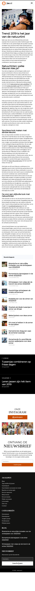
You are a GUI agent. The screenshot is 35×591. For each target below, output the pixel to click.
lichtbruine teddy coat (13, 86)
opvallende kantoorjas (15, 206)
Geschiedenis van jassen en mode (11, 488)
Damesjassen (5, 516)
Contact (4, 506)
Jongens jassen (6, 518)
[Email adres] (17, 461)
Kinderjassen (5, 521)
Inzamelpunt (5, 485)
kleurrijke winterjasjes (15, 161)
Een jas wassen (6, 497)
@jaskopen (17, 417)
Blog (3, 481)
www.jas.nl (19, 570)
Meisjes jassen (6, 523)
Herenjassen (5, 514)
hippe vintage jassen (23, 146)
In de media (5, 501)
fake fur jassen (13, 146)
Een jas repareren (7, 492)
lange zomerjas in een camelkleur (19, 84)
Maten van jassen (7, 499)
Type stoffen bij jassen (8, 483)
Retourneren (5, 494)
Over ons (4, 503)
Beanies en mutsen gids (8, 490)
